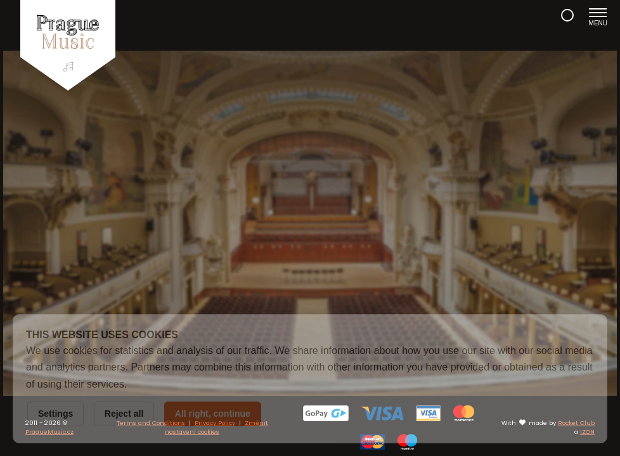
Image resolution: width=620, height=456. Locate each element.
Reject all (124, 413)
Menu (598, 17)
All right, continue (212, 413)
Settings (55, 413)
